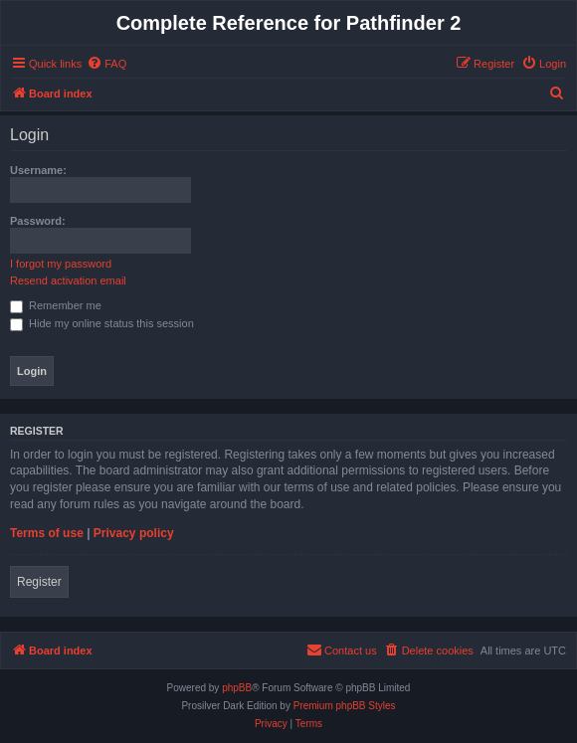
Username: (38, 170)
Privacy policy (134, 533)
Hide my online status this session (102, 323)
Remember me (55, 305)
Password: (38, 221)
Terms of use (47, 533)
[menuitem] (106, 64)
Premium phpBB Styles (344, 705)
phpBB (237, 687)
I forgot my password (60, 264)
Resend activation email (68, 280)
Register (39, 582)
